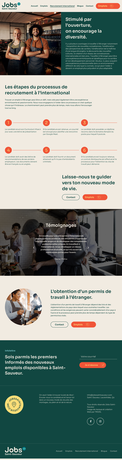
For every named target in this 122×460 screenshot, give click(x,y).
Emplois (44, 6)
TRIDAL (98, 412)
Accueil (34, 6)
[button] (33, 247)
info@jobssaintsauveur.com (99, 395)
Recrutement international (62, 6)
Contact (89, 6)
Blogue (80, 6)
